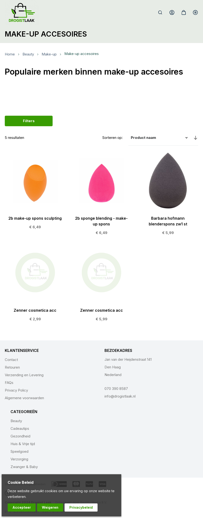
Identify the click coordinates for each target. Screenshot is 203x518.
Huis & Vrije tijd (23, 444)
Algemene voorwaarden (24, 398)
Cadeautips (20, 428)
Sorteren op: (112, 137)
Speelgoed (19, 451)
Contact (11, 359)
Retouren (12, 367)
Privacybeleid (81, 507)
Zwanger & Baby (24, 466)
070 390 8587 (116, 388)
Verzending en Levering (24, 375)
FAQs (9, 382)
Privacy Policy (16, 390)
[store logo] (22, 12)
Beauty (28, 54)
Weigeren (50, 507)
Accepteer (21, 507)
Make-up (49, 54)
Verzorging (19, 459)
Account (172, 12)
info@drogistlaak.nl (120, 396)
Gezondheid (20, 436)
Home (10, 54)
